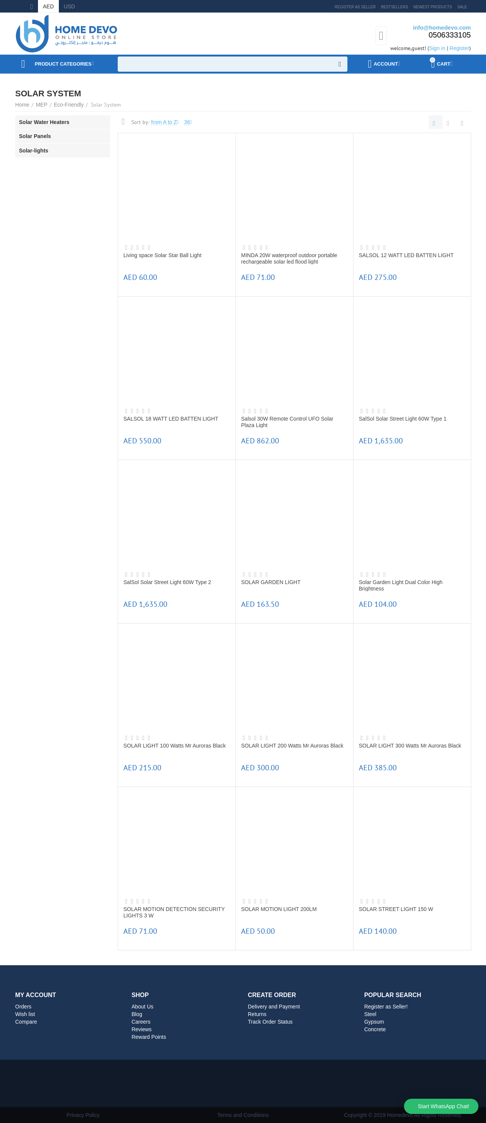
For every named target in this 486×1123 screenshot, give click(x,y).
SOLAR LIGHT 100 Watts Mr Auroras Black (174, 746)
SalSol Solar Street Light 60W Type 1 (403, 419)
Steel (370, 1014)
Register (459, 48)
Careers (140, 1022)
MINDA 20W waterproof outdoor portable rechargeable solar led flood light (289, 258)
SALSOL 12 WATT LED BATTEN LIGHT (406, 255)
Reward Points (148, 1037)
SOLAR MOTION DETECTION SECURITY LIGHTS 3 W (174, 912)
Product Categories (67, 64)
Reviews (141, 1029)
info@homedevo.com (442, 27)
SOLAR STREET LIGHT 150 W (396, 909)
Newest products (432, 7)
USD (69, 6)
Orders (23, 1007)
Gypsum (374, 1022)
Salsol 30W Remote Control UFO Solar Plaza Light (287, 422)
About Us (142, 1007)
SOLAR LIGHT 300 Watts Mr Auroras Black (410, 746)
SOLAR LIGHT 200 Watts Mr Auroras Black (292, 746)
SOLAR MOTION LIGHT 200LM (279, 909)
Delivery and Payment (274, 1007)
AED (48, 6)
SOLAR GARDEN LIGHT (271, 582)
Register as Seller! (386, 1007)
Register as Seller (355, 7)
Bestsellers (394, 7)
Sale (462, 7)
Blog (136, 1014)
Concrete (375, 1029)
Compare (26, 1022)
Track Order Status (270, 1022)
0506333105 (450, 35)
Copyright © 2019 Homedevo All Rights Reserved (402, 1115)
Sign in (437, 48)
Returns (257, 1014)
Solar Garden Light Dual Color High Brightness (400, 585)
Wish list (25, 1014)
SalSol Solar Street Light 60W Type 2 (167, 582)
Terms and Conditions (243, 1115)
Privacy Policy (82, 1115)
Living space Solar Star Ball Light (162, 255)
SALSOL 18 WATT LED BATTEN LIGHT (170, 419)
